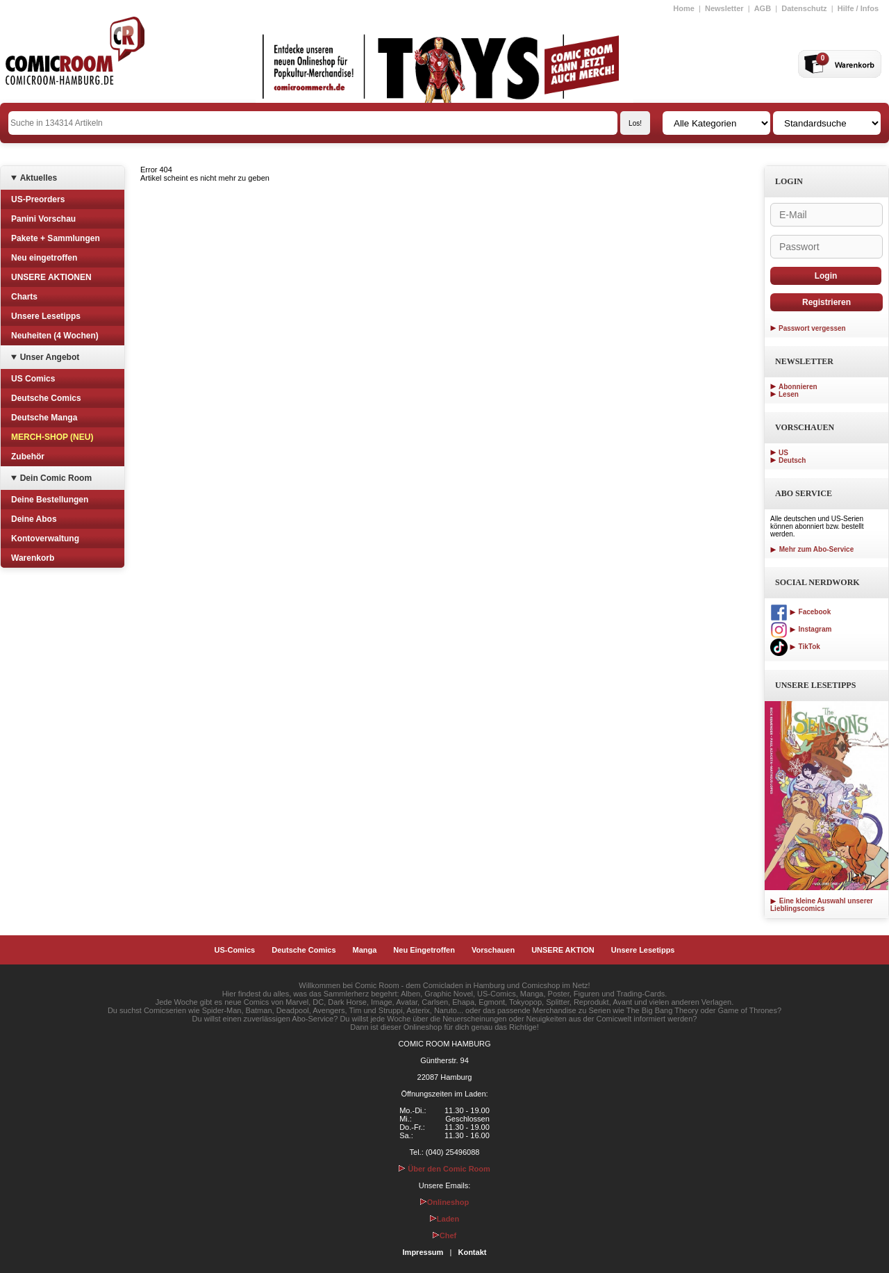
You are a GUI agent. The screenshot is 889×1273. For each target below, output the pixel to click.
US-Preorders (38, 199)
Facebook (800, 612)
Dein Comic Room (56, 478)
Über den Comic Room (444, 1169)
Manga (365, 950)
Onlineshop (445, 1202)
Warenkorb (32, 558)
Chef (444, 1235)
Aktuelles (38, 178)
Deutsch (792, 460)
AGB (762, 8)
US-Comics (235, 950)
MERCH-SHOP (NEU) (52, 437)
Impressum (423, 1252)
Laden (444, 1219)
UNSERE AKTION (563, 950)
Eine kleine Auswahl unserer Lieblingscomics (821, 904)
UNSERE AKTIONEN (51, 277)
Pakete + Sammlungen (55, 238)
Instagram (800, 629)
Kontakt (472, 1252)
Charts (24, 297)
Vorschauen (493, 950)
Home (684, 8)
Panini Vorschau (43, 219)
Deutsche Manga (44, 417)
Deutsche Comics (46, 398)
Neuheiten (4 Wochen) (55, 335)
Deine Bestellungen (49, 499)
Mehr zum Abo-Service (812, 549)
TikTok (795, 646)
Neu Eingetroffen (424, 950)
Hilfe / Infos (858, 8)
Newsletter (724, 8)
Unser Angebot (50, 357)
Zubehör (27, 456)
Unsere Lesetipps (46, 316)
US (783, 453)
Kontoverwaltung (45, 538)
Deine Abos (34, 519)
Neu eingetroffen (44, 258)
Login (826, 276)
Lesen (789, 394)
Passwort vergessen (812, 328)
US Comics (33, 379)
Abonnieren (798, 387)
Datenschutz (803, 8)
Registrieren (826, 302)
